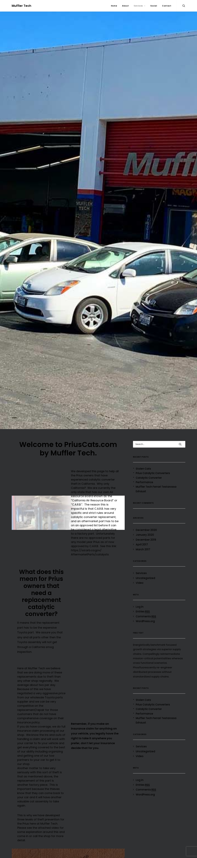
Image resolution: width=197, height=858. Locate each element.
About (125, 5)
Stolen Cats (143, 466)
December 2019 (146, 537)
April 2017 (142, 542)
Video (139, 580)
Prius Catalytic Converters (153, 470)
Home (114, 5)
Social (153, 5)
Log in (139, 604)
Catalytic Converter (149, 475)
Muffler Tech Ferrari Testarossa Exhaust (156, 486)
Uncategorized (145, 575)
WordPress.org (145, 618)
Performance (144, 479)
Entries (143, 609)
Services (139, 5)
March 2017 (143, 546)
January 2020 (145, 532)
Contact (166, 5)
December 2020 (146, 527)
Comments (146, 613)
